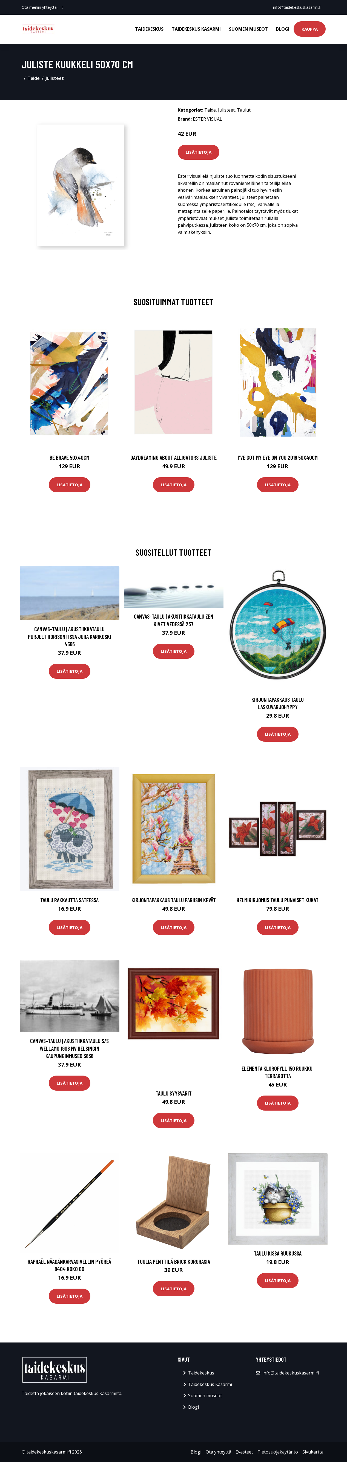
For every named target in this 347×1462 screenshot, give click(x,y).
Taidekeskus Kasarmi (196, 29)
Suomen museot (248, 29)
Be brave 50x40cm (69, 457)
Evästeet (244, 1452)
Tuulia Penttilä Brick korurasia (173, 1261)
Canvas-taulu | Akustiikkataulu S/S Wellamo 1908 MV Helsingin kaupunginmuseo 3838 (69, 1048)
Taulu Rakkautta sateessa (69, 899)
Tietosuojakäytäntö (277, 1452)
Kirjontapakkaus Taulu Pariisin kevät (173, 899)
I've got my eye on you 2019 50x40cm (278, 457)
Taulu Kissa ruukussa (278, 1253)
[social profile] (62, 7)
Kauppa (310, 29)
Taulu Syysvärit (174, 1093)
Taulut (244, 110)
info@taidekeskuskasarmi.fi (297, 7)
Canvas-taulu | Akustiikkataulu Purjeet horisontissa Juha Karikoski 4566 (69, 636)
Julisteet (55, 78)
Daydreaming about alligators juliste (173, 457)
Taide (34, 78)
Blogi (282, 29)
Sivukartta (312, 1452)
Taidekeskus (149, 29)
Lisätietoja (198, 152)
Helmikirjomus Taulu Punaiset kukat (278, 899)
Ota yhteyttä (218, 1452)
